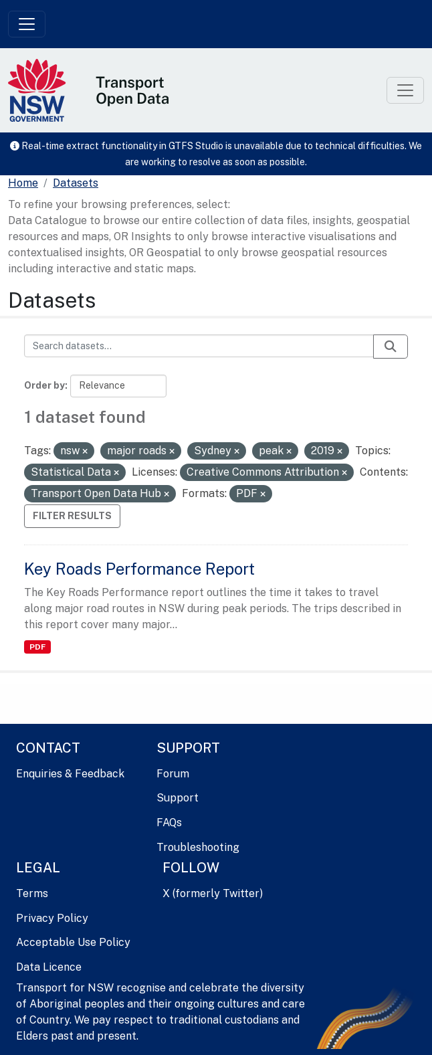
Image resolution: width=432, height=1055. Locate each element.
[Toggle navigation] (26, 24)
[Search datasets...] (199, 345)
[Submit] (390, 346)
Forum (172, 773)
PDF (37, 647)
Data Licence (49, 967)
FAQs (169, 822)
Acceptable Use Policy (73, 942)
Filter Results (72, 515)
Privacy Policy (52, 918)
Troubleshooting (197, 847)
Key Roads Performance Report (139, 568)
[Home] (23, 183)
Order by (44, 385)
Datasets (75, 183)
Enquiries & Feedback (70, 773)
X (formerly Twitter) (213, 893)
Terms (32, 893)
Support (177, 797)
